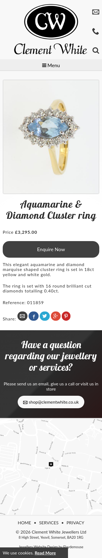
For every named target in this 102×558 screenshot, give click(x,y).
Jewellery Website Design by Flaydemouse (51, 547)
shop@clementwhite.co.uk (51, 402)
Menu (51, 65)
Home (24, 522)
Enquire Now (51, 249)
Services (49, 522)
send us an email (32, 383)
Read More (45, 552)
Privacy (75, 522)
